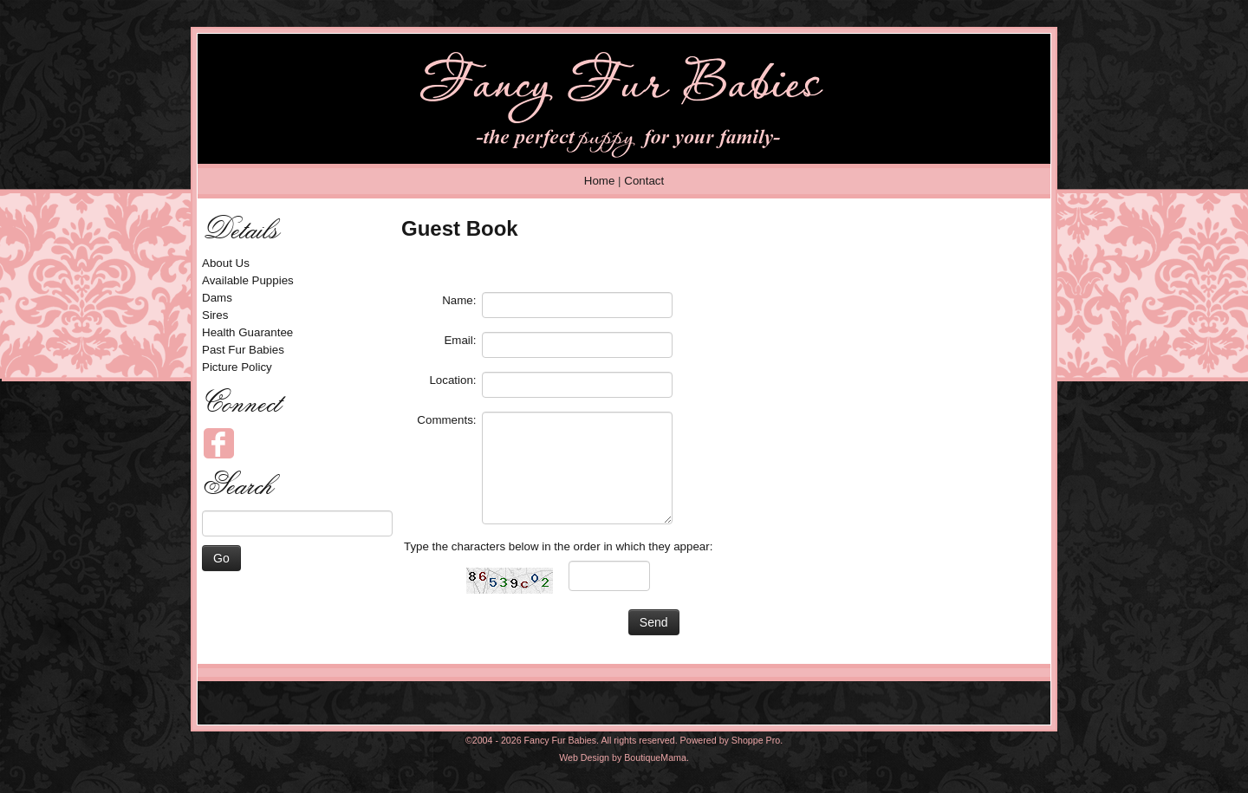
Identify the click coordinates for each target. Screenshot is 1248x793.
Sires (215, 315)
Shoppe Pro (755, 740)
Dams (217, 297)
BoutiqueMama (655, 757)
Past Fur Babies (243, 349)
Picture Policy (237, 367)
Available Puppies (248, 280)
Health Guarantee (247, 332)
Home (599, 180)
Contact (644, 180)
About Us (226, 263)
